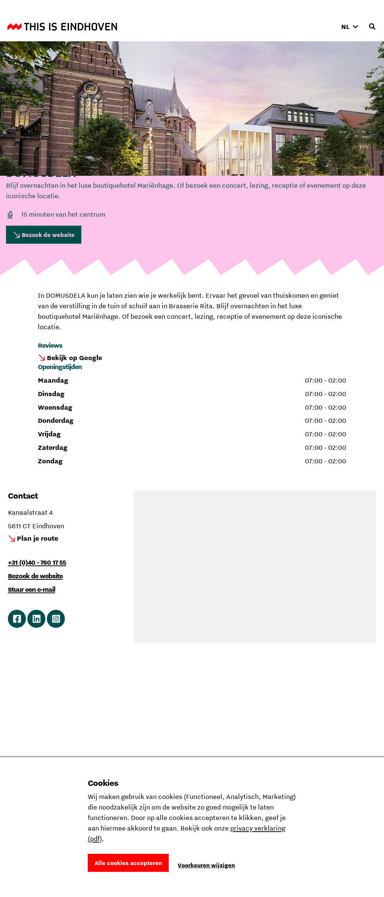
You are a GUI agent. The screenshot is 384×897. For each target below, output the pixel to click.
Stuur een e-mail (31, 589)
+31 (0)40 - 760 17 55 (37, 562)
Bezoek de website (48, 234)
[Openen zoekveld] (372, 27)
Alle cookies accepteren (128, 863)
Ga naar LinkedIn (36, 619)
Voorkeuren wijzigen (206, 865)
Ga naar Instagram (56, 619)
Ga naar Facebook (17, 619)
